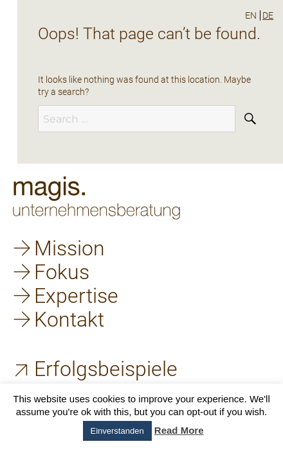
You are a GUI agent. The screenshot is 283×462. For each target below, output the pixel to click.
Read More (179, 430)
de (267, 15)
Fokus (61, 272)
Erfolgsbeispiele (106, 369)
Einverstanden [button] (117, 431)
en (251, 15)
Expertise (76, 296)
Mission (69, 248)
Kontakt (69, 319)
